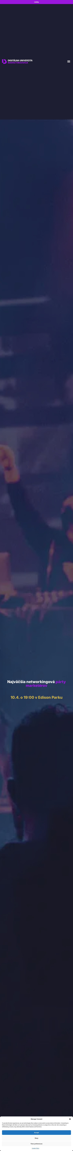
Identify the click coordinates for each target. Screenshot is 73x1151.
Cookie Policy (35, 1148)
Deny (36, 1138)
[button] (70, 1119)
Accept (36, 1133)
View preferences (36, 1144)
